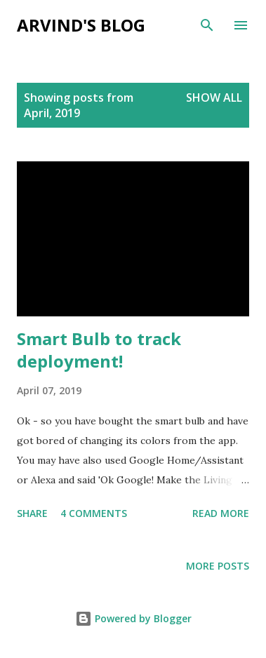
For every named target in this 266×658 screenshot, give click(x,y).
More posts (217, 565)
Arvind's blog (81, 24)
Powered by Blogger (133, 618)
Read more (220, 513)
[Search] (207, 25)
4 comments (93, 513)
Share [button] (32, 513)
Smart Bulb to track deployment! (99, 349)
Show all (214, 97)
